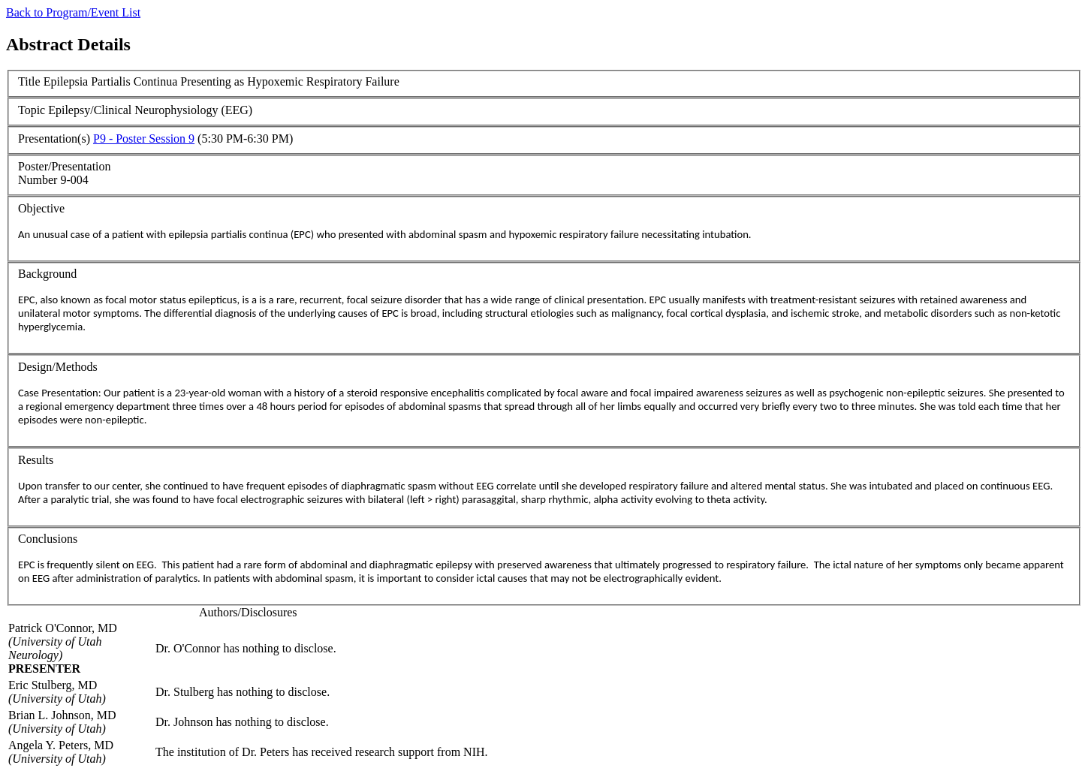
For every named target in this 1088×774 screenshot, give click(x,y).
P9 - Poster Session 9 (143, 138)
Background (47, 273)
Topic (31, 110)
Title (29, 81)
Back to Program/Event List (73, 12)
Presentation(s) (54, 138)
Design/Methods (58, 366)
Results (35, 459)
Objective (41, 208)
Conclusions (47, 538)
